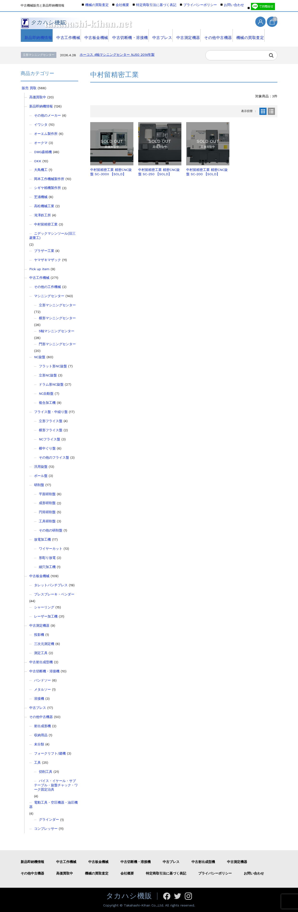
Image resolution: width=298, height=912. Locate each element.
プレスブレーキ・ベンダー (54, 594)
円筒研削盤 (47, 512)
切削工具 (45, 772)
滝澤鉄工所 (42, 215)
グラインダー (49, 819)
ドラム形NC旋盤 (51, 384)
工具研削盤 (47, 521)
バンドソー (42, 680)
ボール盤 (41, 476)
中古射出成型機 (41, 662)
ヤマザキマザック (47, 260)
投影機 (39, 635)
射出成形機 (42, 726)
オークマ (41, 143)
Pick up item (39, 269)
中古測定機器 (187, 35)
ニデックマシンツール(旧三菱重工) (52, 235)
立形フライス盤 (50, 421)
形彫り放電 (47, 558)
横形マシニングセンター (57, 318)
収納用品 (41, 735)
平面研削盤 (47, 494)
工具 (37, 762)
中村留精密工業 (46, 224)
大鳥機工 (41, 170)
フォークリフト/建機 (50, 753)
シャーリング (44, 607)
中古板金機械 (95, 35)
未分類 (39, 744)
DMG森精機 (43, 152)
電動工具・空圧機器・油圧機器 (53, 804)
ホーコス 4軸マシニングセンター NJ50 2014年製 (117, 54)
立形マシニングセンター (57, 305)
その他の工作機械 (47, 287)
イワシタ (41, 124)
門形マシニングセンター (57, 344)
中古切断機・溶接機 (128, 35)
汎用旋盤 (41, 466)
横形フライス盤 (50, 430)
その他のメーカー (47, 115)
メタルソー (42, 689)
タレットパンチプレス (51, 585)
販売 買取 (29, 88)
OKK (37, 161)
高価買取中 (37, 97)
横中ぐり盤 (47, 448)
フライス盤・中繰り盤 (51, 412)
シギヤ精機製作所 (47, 188)
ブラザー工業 (44, 251)
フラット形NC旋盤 (53, 366)
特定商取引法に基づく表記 (156, 5)
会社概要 (122, 5)
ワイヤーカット (50, 548)
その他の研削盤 (50, 530)
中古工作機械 (66, 35)
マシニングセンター (49, 296)
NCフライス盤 (49, 439)
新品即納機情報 (36, 35)
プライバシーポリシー (200, 5)
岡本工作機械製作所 (49, 179)
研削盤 (39, 485)
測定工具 (41, 653)
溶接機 (39, 698)
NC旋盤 (39, 357)
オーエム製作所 (46, 134)
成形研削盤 (47, 503)
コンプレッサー (46, 829)
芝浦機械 (41, 197)
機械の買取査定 (249, 35)
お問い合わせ (234, 5)
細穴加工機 (47, 567)
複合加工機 (47, 403)
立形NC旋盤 (48, 375)
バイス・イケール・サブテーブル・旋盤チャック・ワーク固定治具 (56, 785)
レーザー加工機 (46, 616)
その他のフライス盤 (54, 457)
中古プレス (160, 35)
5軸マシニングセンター (56, 331)
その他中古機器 (217, 35)
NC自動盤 (46, 393)
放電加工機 (42, 539)
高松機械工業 (44, 206)
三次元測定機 (44, 644)
